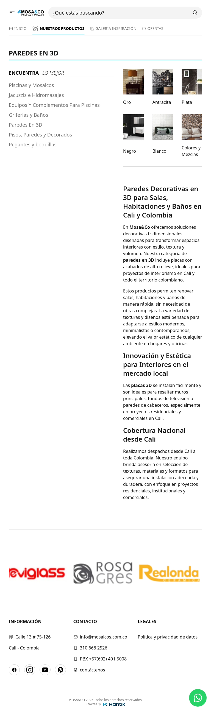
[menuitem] (18, 30)
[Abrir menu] (13, 12)
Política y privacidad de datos (168, 637)
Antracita (161, 102)
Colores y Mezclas (191, 151)
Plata (187, 102)
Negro (129, 151)
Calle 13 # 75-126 (30, 637)
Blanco (159, 151)
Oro (127, 102)
